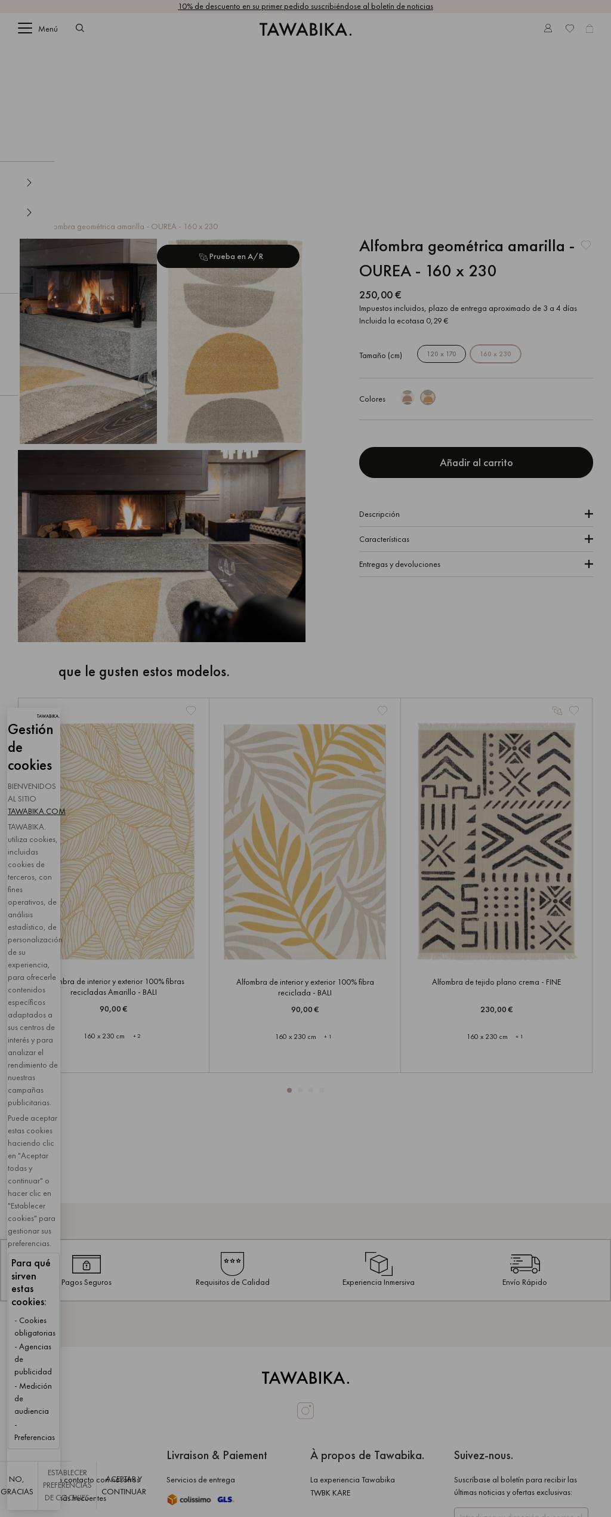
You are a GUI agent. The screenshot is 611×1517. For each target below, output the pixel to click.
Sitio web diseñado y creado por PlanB (457, 1504)
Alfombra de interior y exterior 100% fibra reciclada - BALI (305, 841)
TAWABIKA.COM (121, 1301)
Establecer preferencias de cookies (200, 1491)
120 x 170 (441, 208)
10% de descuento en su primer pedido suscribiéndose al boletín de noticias (305, 6)
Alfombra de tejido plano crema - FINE (496, 836)
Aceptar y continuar (333, 1491)
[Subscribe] (515, 1445)
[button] (289, 944)
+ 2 (137, 890)
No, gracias (66, 1491)
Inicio (28, 80)
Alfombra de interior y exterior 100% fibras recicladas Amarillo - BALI (114, 841)
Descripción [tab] (379, 368)
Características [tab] (384, 393)
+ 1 (328, 891)
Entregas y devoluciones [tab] (399, 418)
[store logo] (305, 37)
